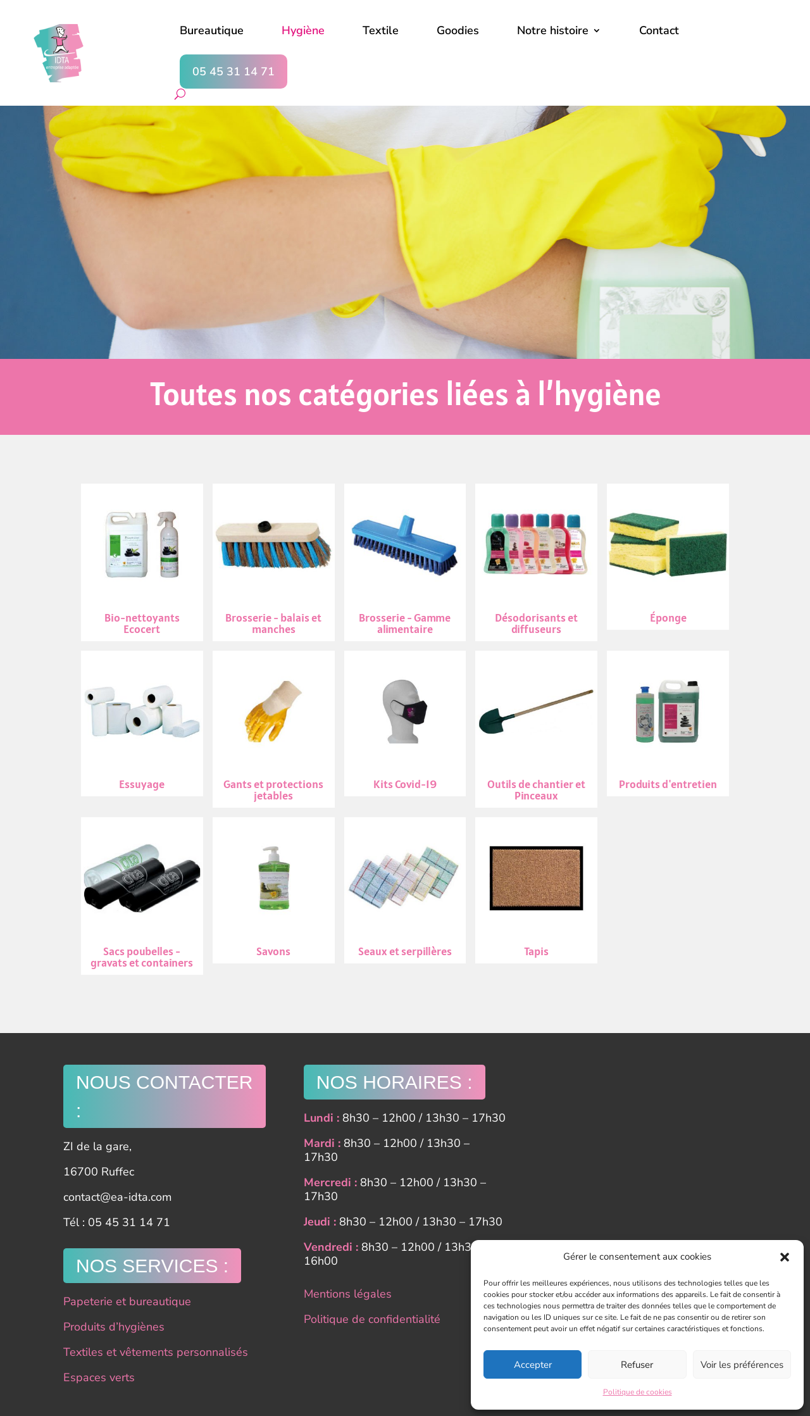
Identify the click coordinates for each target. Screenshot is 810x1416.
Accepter (533, 1364)
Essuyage (142, 724)
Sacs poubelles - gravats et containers (142, 896)
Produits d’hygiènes (114, 1326)
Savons (274, 890)
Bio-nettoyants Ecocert (142, 562)
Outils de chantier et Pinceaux (536, 729)
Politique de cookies (637, 1392)
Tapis (536, 890)
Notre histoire (553, 30)
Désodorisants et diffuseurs (536, 562)
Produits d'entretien (668, 724)
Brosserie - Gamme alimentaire (405, 562)
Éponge (668, 557)
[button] (784, 1257)
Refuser (637, 1364)
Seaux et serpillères (405, 890)
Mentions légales (348, 1293)
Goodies (458, 30)
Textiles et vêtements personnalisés (155, 1352)
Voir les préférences (742, 1364)
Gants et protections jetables (274, 729)
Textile (381, 30)
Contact (659, 30)
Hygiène (303, 30)
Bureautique (212, 30)
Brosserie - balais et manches (274, 562)
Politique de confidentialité (372, 1319)
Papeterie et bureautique (127, 1301)
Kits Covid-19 (405, 724)
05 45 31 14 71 (233, 71)
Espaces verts (99, 1377)
